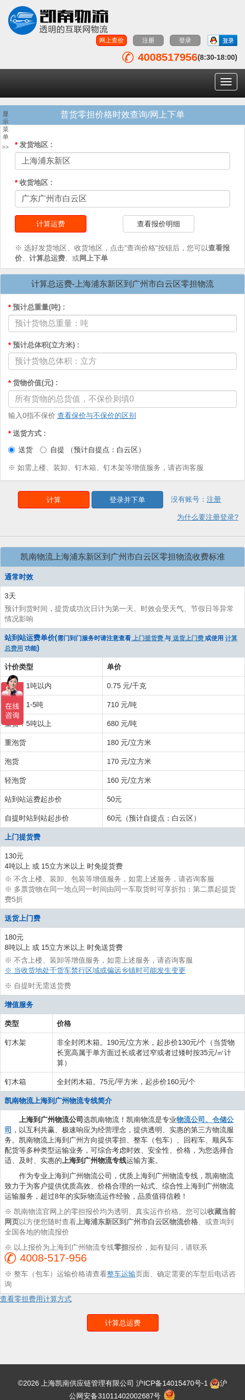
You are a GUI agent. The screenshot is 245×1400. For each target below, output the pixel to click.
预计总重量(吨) (36, 307)
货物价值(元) (33, 383)
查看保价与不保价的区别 (96, 415)
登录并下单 (127, 500)
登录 (185, 40)
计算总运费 (123, 1323)
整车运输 (121, 1274)
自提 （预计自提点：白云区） (92, 450)
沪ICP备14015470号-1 (172, 1383)
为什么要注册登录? (207, 517)
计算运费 (50, 224)
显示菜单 (5, 130)
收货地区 (33, 182)
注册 (148, 40)
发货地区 (33, 145)
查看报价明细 (158, 224)
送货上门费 (188, 638)
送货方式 (27, 433)
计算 (54, 500)
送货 (20, 450)
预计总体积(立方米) (44, 345)
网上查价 (111, 40)
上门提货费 (148, 638)
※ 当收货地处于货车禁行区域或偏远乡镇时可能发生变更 (95, 970)
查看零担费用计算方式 (36, 1299)
